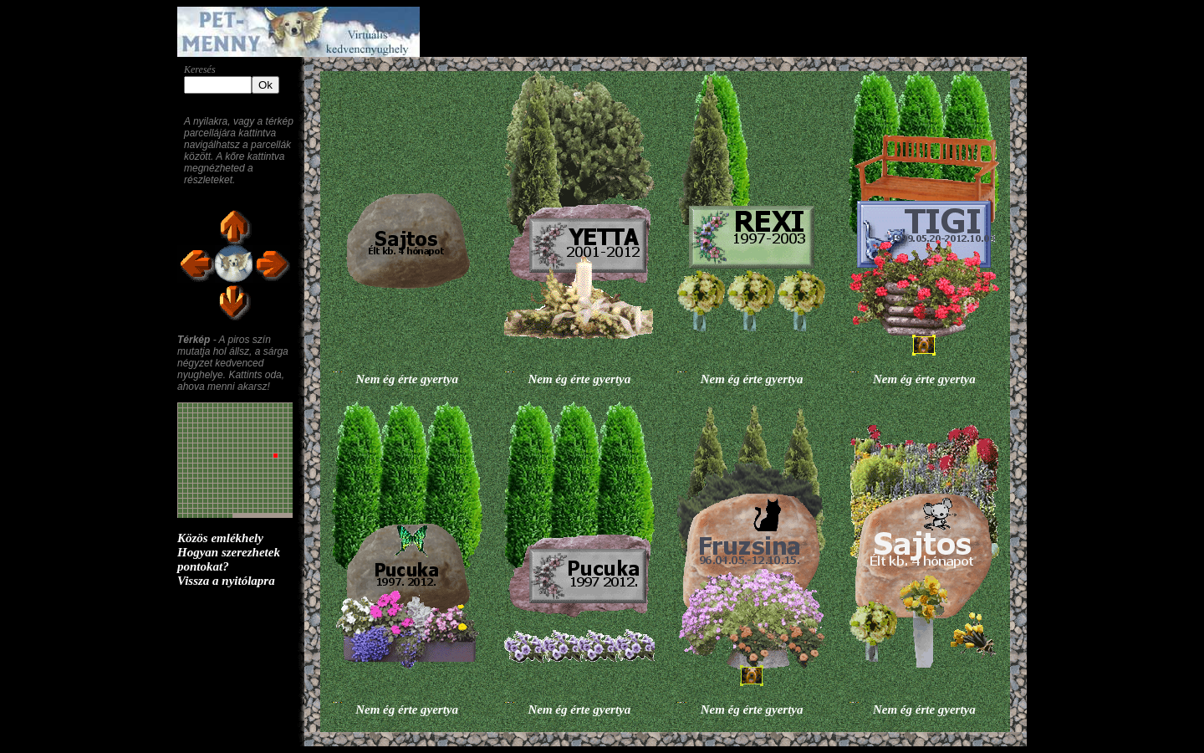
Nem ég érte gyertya (406, 379)
